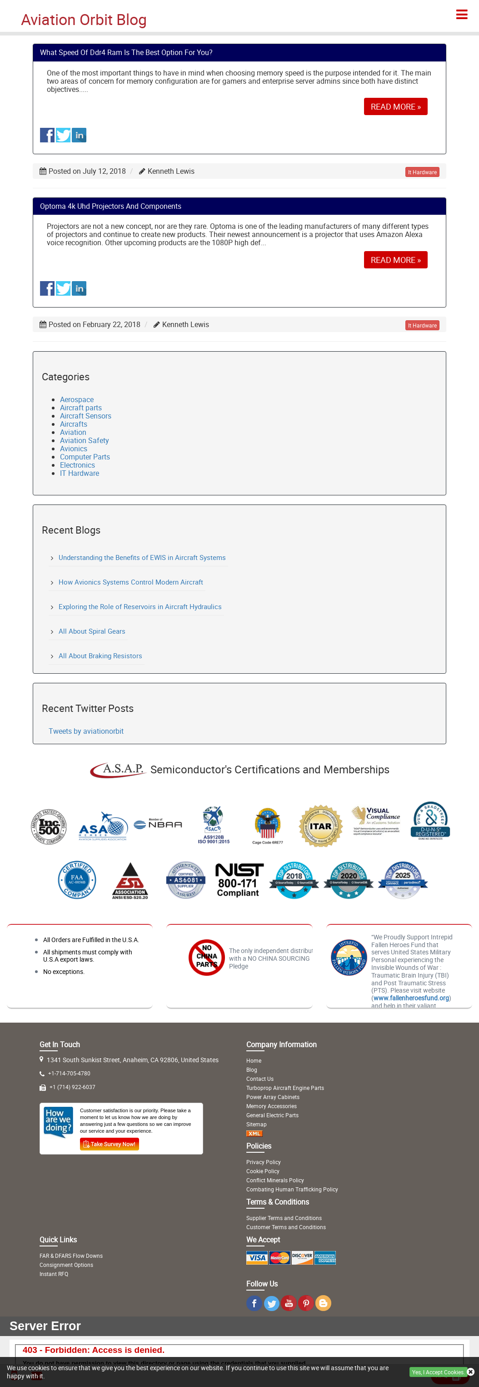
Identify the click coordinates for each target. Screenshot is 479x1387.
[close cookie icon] (470, 1372)
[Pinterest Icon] (306, 1307)
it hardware (422, 172)
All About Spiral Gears (92, 630)
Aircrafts (73, 424)
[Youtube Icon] (289, 1307)
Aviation (73, 432)
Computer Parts (85, 457)
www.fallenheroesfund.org (411, 998)
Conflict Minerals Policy (275, 1180)
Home (253, 1060)
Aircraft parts (81, 408)
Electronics (77, 465)
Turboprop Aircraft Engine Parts (285, 1087)
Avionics (73, 449)
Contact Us (260, 1078)
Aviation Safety (84, 440)
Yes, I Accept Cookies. (438, 1372)
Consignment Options (66, 1264)
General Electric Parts (272, 1115)
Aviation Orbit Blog (84, 19)
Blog (251, 1069)
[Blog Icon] (323, 1307)
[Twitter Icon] (271, 1307)
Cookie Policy (262, 1171)
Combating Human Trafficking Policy (292, 1189)
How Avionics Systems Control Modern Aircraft (131, 581)
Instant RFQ (54, 1273)
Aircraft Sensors (85, 416)
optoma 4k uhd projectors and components (110, 206)
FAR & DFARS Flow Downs (71, 1255)
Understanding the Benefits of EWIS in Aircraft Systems (142, 557)
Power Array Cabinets (272, 1096)
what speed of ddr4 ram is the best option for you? (126, 52)
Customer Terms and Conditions (286, 1227)
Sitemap (256, 1124)
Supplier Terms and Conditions (284, 1217)
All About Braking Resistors (100, 655)
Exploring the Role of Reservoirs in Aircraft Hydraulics (140, 606)
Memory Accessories (271, 1106)
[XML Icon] (254, 1133)
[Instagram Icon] (254, 1307)
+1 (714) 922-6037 (72, 1086)
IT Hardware (79, 473)
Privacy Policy (263, 1161)
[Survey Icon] (109, 1142)
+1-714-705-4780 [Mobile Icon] (69, 1073)
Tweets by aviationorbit (86, 731)
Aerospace (77, 399)
